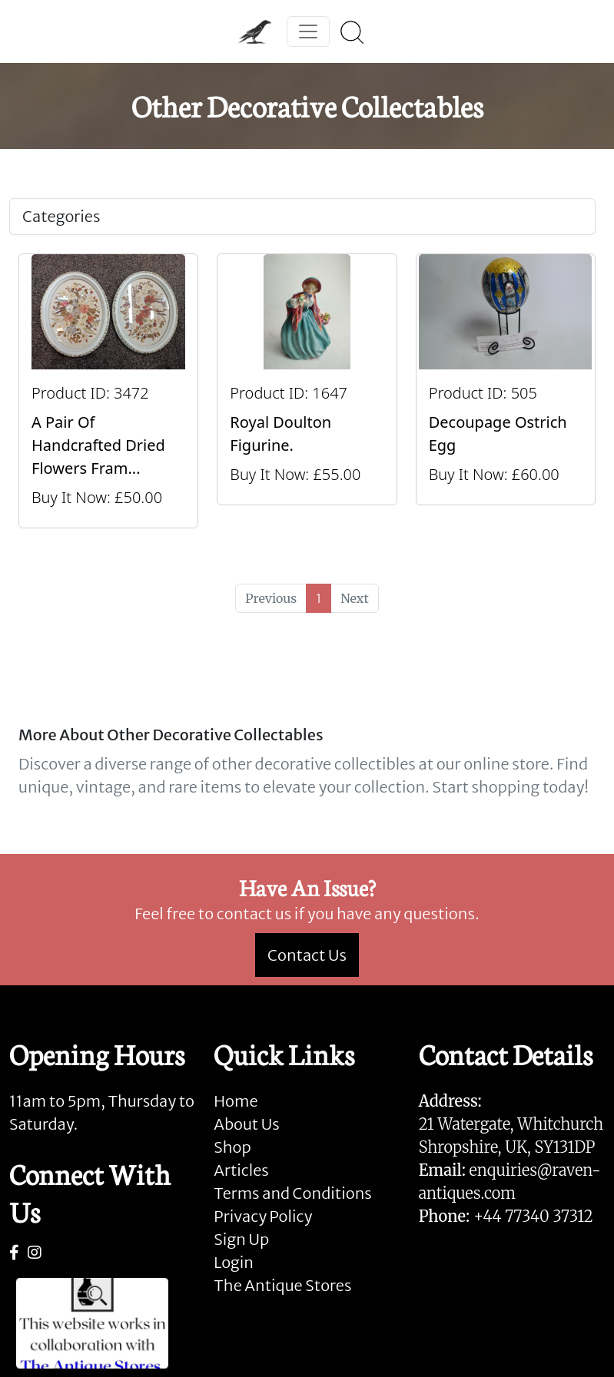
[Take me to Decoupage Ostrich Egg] (506, 390)
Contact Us (307, 955)
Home (235, 1101)
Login (234, 1262)
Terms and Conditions (292, 1193)
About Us (246, 1124)
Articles (241, 1170)
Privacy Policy (263, 1216)
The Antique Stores (282, 1285)
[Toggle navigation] (308, 31)
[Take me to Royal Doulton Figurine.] (306, 390)
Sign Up (241, 1239)
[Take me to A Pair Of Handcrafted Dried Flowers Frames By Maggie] (108, 390)
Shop (232, 1147)
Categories (61, 216)
